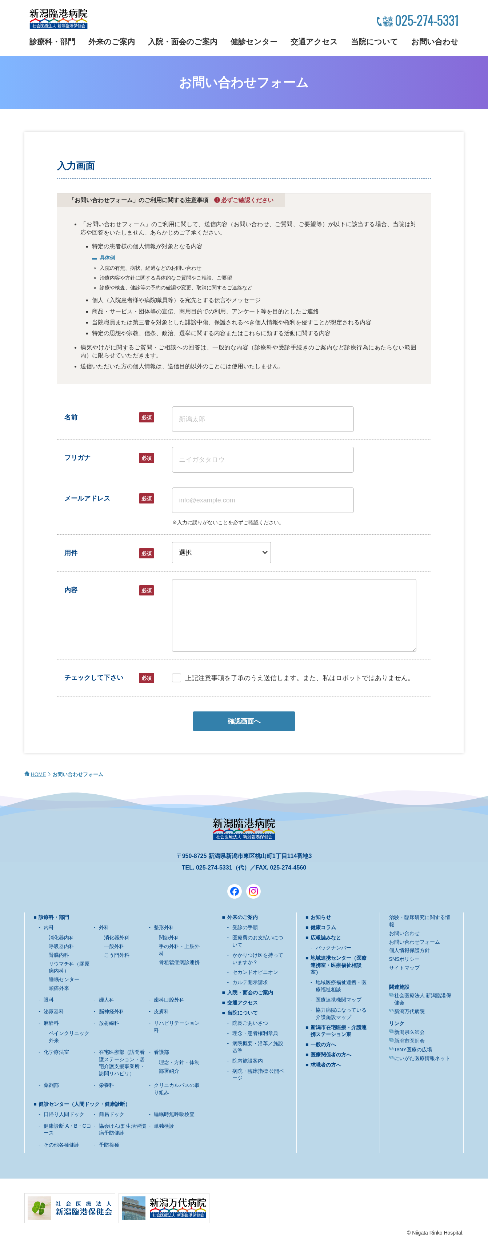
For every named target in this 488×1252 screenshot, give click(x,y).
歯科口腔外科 (169, 1000)
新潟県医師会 (409, 1032)
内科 (49, 927)
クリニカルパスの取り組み (177, 1088)
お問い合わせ (435, 41)
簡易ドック (111, 1114)
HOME (38, 774)
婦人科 (106, 1000)
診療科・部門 (52, 41)
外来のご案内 (111, 41)
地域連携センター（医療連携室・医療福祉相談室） (339, 965)
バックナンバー (333, 948)
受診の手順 (245, 927)
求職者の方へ (326, 1065)
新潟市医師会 (409, 1041)
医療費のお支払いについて (257, 941)
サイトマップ (404, 968)
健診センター (254, 41)
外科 (104, 927)
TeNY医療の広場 (413, 1049)
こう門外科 (116, 955)
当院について (374, 41)
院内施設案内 (247, 1061)
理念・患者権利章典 (255, 1033)
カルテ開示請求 (250, 982)
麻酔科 (51, 1023)
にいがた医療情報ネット (422, 1058)
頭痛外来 (59, 988)
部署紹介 (169, 1071)
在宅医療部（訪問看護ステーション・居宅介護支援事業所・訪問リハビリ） (122, 1062)
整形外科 (164, 927)
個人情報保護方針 (409, 950)
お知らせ (321, 917)
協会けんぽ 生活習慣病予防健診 (122, 1129)
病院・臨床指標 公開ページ (258, 1074)
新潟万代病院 (409, 1011)
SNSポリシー (404, 959)
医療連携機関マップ (338, 1000)
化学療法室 (56, 1052)
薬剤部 (51, 1085)
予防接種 (109, 1145)
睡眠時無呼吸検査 (174, 1114)
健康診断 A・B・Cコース (67, 1129)
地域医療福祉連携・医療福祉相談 (341, 985)
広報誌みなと (326, 937)
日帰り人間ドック (64, 1114)
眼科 (49, 1000)
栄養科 (106, 1085)
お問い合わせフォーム (414, 942)
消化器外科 (116, 937)
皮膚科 (161, 1011)
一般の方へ (323, 1044)
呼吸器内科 (61, 946)
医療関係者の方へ (331, 1055)
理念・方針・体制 (179, 1062)
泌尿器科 (54, 1011)
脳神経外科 (111, 1011)
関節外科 (169, 937)
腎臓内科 (59, 955)
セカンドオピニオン (255, 972)
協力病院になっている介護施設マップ (341, 1013)
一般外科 (114, 946)
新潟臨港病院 (58, 19)
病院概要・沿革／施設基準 (257, 1047)
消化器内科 (61, 937)
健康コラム (323, 927)
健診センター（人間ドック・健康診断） (84, 1104)
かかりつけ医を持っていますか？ (257, 958)
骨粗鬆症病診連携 (179, 962)
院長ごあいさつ (250, 1023)
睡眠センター (64, 979)
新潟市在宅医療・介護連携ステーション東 (339, 1031)
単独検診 (164, 1126)
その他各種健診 (61, 1145)
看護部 (161, 1052)
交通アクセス (314, 41)
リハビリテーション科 (177, 1026)
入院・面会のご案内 (182, 41)
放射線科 (109, 1023)
